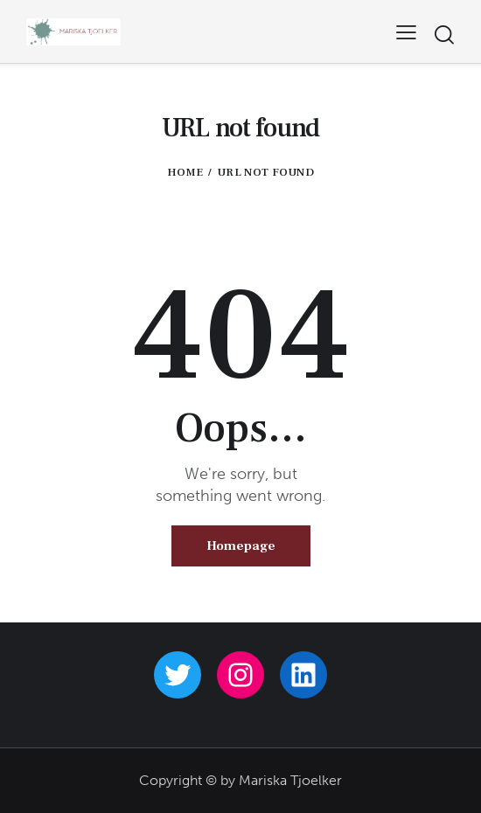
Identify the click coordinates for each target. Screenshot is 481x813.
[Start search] (444, 34)
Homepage (240, 546)
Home (185, 172)
